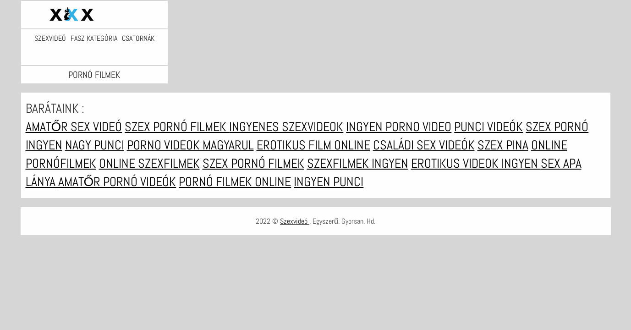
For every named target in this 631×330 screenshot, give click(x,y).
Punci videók (488, 127)
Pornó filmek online (235, 182)
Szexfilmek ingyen (357, 163)
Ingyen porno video (398, 127)
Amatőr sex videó (74, 127)
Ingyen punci (328, 182)
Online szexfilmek (149, 163)
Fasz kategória (94, 38)
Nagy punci (94, 145)
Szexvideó (50, 38)
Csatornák (138, 38)
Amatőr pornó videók (117, 182)
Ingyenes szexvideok (286, 127)
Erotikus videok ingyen (476, 163)
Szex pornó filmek (177, 127)
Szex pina (502, 145)
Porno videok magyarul (190, 145)
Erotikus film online (313, 145)
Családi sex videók (424, 145)
